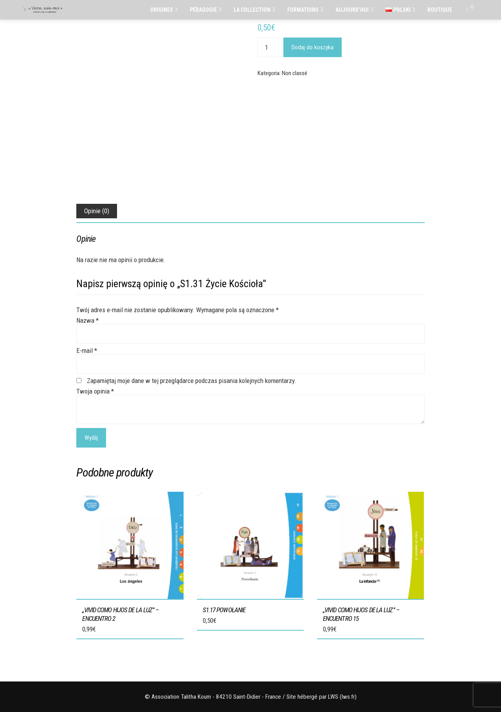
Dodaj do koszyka (312, 47)
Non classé (294, 73)
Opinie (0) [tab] (96, 211)
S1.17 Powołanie (224, 610)
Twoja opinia (95, 391)
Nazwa (87, 320)
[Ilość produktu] (270, 47)
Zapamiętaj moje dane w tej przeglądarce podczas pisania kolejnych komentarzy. (191, 381)
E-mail (86, 350)
